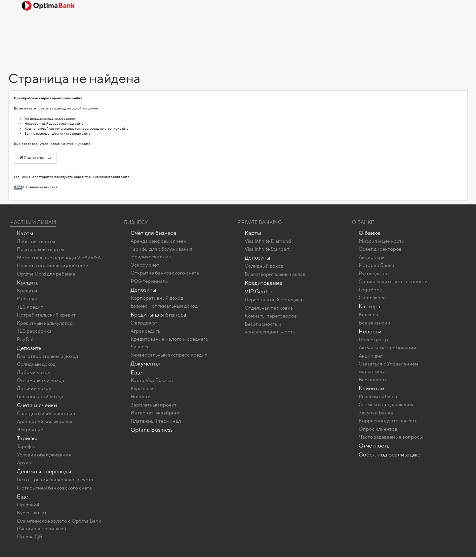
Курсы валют (32, 512)
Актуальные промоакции (387, 347)
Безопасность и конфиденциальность (270, 328)
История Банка (376, 265)
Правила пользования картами (53, 265)
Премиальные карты (40, 249)
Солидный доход (36, 364)
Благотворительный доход (47, 356)
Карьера (369, 306)
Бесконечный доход (40, 396)
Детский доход (34, 388)
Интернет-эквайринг (155, 412)
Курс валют (144, 388)
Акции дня (371, 356)
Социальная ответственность (393, 281)
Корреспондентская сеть (388, 420)
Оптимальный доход (40, 380)
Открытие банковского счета (165, 273)
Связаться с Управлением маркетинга (388, 368)
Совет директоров (380, 249)
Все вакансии (374, 323)
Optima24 (28, 504)
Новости (141, 396)
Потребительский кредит (46, 315)
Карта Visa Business (152, 380)
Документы (145, 363)
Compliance (372, 297)
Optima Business (152, 430)
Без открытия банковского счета (55, 479)
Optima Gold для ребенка (46, 274)
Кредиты (28, 282)
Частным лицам (33, 222)
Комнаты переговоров (271, 316)
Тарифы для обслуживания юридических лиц (161, 253)
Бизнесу (136, 222)
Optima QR (29, 536)
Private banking (260, 222)
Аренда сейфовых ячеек (44, 421)
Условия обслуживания (44, 454)
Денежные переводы (44, 471)
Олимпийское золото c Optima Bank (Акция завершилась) (59, 525)
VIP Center (258, 291)
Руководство (374, 273)
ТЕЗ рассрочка (34, 331)
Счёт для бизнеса (154, 233)
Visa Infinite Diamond (268, 241)
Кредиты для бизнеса (158, 315)
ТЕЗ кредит (30, 307)
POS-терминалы (150, 281)
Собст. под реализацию (389, 454)
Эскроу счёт (31, 429)
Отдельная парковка (269, 308)
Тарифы (27, 438)
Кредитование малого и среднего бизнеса (169, 343)
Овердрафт (144, 323)
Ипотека (27, 298)
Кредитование (263, 283)
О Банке (363, 222)
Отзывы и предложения (386, 404)
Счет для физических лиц (46, 413)
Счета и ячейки (37, 405)
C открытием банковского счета (54, 488)
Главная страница (35, 157)
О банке (369, 233)
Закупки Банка (376, 412)
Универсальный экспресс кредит (169, 355)
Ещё (22, 496)
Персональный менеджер (274, 299)
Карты (25, 233)
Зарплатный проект (154, 405)
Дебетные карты (36, 241)
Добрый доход (33, 372)
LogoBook (370, 289)
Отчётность (374, 446)
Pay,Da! (25, 339)
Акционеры (372, 257)
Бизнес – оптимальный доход (164, 306)
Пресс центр (373, 339)
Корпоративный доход (157, 298)
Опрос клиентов (378, 429)
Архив (24, 462)
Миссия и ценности (382, 241)
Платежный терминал (156, 421)
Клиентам (371, 388)
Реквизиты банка (379, 396)
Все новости (373, 379)
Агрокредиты (146, 331)
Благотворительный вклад (275, 274)
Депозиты (30, 348)
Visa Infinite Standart (267, 249)
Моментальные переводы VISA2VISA (59, 257)
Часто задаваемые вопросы (391, 437)
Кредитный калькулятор (45, 323)
